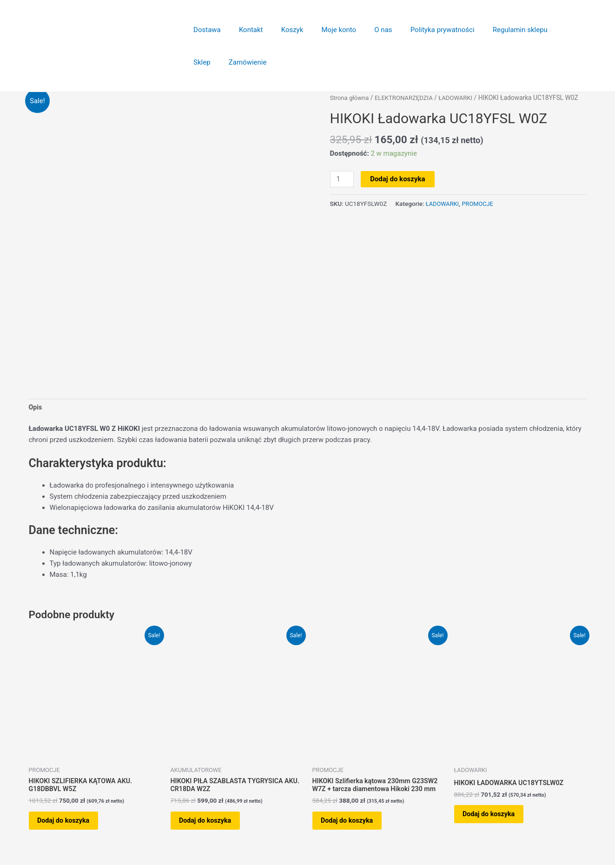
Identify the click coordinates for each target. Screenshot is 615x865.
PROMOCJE (479, 203)
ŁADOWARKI (462, 97)
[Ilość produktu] (342, 179)
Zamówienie (211, 62)
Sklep (542, 30)
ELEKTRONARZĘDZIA (407, 97)
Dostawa (205, 30)
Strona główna (350, 97)
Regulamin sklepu (492, 30)
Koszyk (282, 30)
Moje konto (323, 30)
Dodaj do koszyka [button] (70, 825)
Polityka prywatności (419, 30)
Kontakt (244, 30)
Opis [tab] (36, 408)
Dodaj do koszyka (398, 179)
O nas (364, 30)
